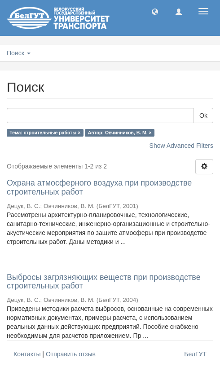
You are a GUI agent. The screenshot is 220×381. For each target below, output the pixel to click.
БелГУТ (195, 354)
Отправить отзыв (71, 354)
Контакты (26, 354)
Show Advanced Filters (181, 145)
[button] (155, 11)
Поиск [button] (19, 53)
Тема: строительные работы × (44, 132)
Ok (203, 115)
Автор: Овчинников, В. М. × (120, 132)
